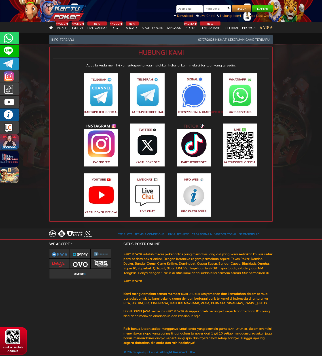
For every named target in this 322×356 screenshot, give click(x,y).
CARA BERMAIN (202, 234)
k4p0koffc (101, 162)
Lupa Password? (258, 16)
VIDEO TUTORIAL (225, 234)
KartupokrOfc (147, 162)
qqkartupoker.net (146, 352)
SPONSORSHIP (249, 234)
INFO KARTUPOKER (9, 115)
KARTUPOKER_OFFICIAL (9, 76)
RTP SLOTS (125, 234)
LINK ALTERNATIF (178, 234)
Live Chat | (206, 16)
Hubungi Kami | (230, 16)
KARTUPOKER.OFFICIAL (9, 102)
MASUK (241, 8)
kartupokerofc (9, 89)
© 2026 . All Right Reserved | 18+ (159, 352)
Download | (184, 16)
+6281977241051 (9, 38)
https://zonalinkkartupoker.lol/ (194, 112)
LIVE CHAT (9, 127)
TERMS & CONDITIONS (149, 234)
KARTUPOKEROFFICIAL (9, 64)
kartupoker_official (9, 51)
